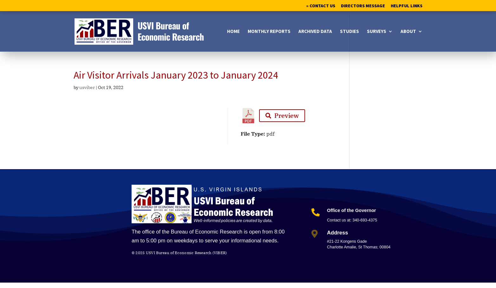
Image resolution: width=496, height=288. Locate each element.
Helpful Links (406, 6)
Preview (282, 115)
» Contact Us (320, 6)
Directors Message (363, 6)
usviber (87, 87)
